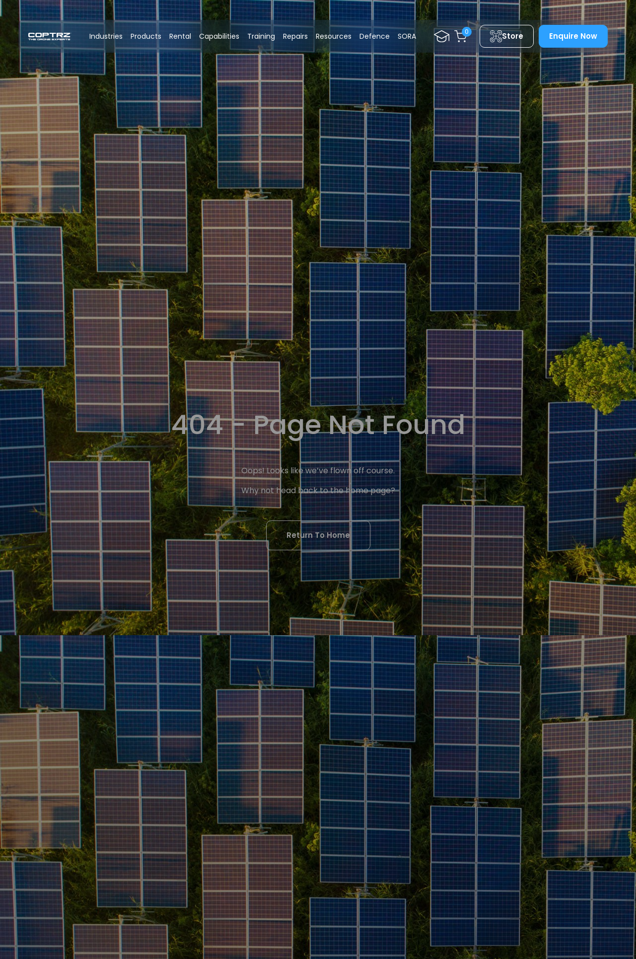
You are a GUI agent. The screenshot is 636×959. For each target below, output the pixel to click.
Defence (374, 36)
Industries (106, 36)
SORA (407, 36)
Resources (334, 36)
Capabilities (219, 36)
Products (146, 36)
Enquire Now (573, 36)
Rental (180, 36)
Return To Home (318, 535)
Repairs (295, 36)
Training (261, 36)
